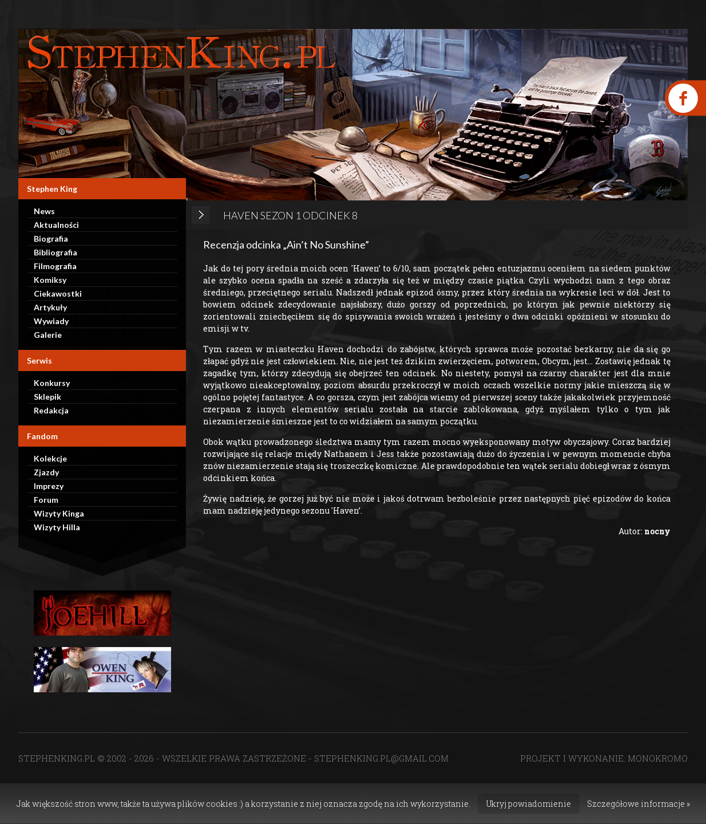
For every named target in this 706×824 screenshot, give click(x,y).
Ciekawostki (58, 293)
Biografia (51, 238)
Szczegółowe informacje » (638, 803)
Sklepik (47, 396)
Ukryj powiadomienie (528, 803)
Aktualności (56, 225)
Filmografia (55, 266)
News (44, 211)
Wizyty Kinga (59, 513)
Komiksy (50, 280)
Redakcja (51, 410)
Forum (46, 499)
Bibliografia (55, 252)
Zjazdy (46, 472)
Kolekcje (50, 458)
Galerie (48, 335)
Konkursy (52, 383)
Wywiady (51, 321)
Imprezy (49, 486)
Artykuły (50, 307)
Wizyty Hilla (57, 527)
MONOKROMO (658, 758)
